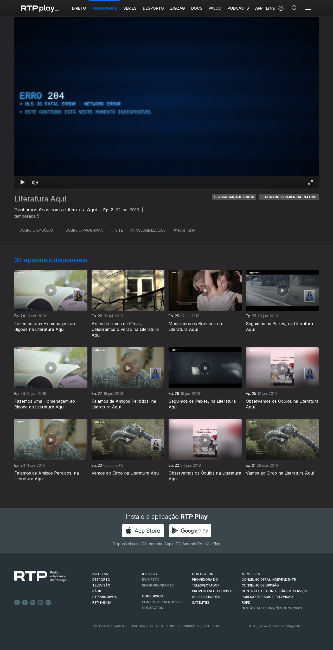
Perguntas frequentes (162, 602)
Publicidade (212, 626)
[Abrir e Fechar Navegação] (308, 8)
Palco (215, 8)
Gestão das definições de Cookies (272, 608)
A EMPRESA (251, 574)
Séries (130, 8)
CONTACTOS (202, 574)
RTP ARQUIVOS (104, 597)
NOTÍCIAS (100, 574)
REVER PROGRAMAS (158, 585)
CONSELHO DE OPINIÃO (260, 585)
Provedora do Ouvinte (212, 591)
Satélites (200, 602)
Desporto (153, 8)
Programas (104, 8)
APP (258, 8)
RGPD (246, 602)
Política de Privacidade (110, 626)
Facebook (17, 602)
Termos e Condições (183, 626)
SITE (116, 230)
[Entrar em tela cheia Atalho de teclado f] (310, 182)
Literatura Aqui (40, 198)
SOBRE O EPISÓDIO (33, 230)
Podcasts (238, 8)
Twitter (25, 602)
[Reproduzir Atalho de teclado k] (22, 182)
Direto (79, 8)
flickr (48, 602)
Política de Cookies (147, 626)
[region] (166, 102)
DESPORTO (101, 580)
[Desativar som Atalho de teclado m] (35, 182)
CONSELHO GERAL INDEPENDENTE (269, 580)
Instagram (33, 602)
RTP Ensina (101, 602)
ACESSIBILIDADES (148, 230)
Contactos (152, 608)
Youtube (40, 602)
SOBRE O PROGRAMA (81, 230)
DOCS (196, 8)
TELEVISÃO (101, 585)
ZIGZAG (177, 8)
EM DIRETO (150, 580)
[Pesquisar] (294, 8)
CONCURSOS (152, 596)
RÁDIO (97, 591)
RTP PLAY (150, 574)
